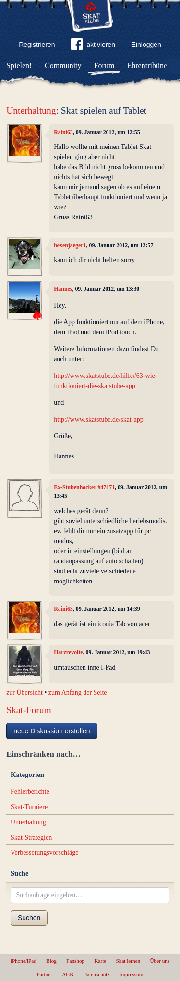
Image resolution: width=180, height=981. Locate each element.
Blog (51, 961)
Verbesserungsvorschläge (45, 852)
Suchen (29, 918)
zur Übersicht (24, 692)
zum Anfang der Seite (77, 692)
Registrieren (37, 44)
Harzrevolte (68, 652)
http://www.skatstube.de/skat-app (99, 419)
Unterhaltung (31, 110)
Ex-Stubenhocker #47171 (84, 487)
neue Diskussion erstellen (51, 731)
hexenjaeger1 (70, 245)
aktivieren (93, 46)
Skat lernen (128, 961)
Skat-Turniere (29, 806)
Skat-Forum (28, 710)
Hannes (63, 288)
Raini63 (63, 132)
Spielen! (19, 65)
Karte (100, 961)
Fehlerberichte (30, 791)
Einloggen (146, 44)
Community (63, 65)
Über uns (159, 961)
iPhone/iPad (23, 961)
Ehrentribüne (147, 65)
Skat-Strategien (31, 837)
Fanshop (75, 961)
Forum (104, 65)
